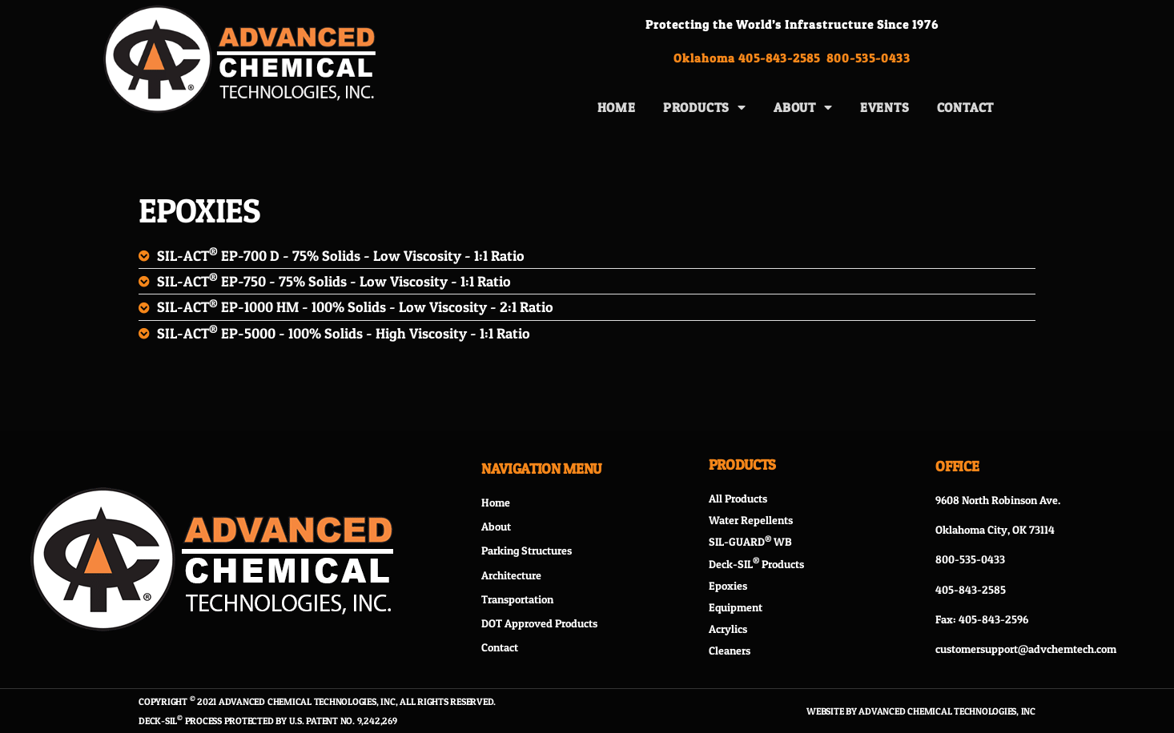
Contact (966, 107)
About (803, 107)
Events (885, 107)
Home (616, 107)
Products (704, 107)
